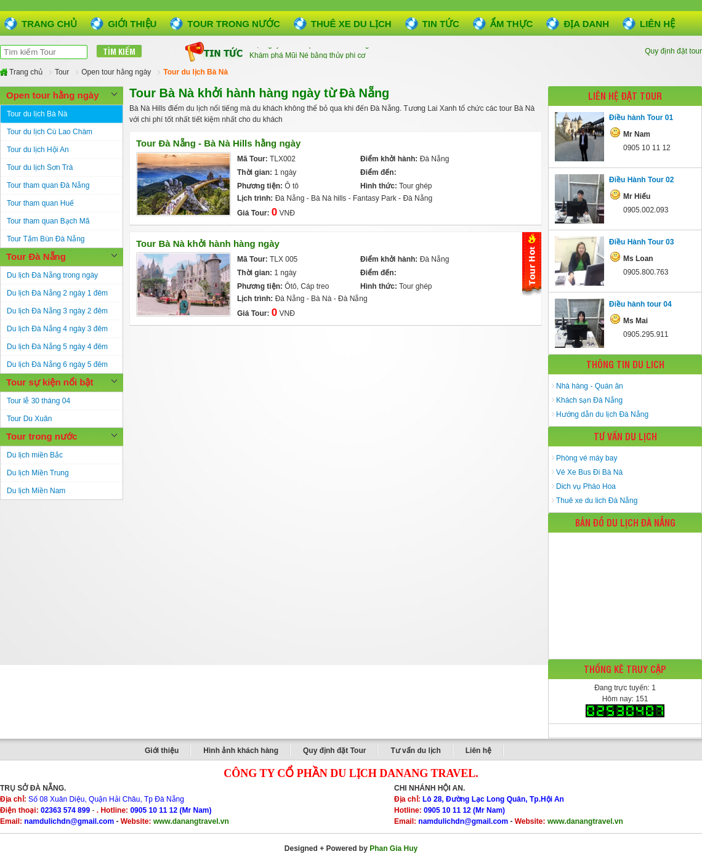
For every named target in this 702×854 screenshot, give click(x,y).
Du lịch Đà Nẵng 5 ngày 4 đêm (57, 346)
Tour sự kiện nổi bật (49, 382)
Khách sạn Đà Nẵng (589, 400)
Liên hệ (657, 23)
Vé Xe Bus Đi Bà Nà (589, 472)
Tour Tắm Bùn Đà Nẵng (46, 239)
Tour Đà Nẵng (36, 256)
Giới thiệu (132, 23)
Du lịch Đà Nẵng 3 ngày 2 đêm (57, 311)
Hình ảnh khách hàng (240, 750)
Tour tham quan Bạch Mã (48, 221)
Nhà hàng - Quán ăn (589, 386)
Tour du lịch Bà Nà (37, 114)
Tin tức (440, 23)
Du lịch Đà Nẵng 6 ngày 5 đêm (57, 364)
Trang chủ (49, 23)
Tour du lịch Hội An (38, 149)
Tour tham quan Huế (40, 203)
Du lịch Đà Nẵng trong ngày (52, 275)
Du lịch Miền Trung (38, 473)
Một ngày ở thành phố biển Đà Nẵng (309, 53)
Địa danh (586, 23)
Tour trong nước (233, 23)
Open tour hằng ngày (52, 95)
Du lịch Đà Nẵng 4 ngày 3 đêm (57, 328)
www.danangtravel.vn (191, 821)
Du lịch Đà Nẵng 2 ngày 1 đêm (57, 293)
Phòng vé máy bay (586, 458)
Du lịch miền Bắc (35, 455)
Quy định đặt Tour (334, 750)
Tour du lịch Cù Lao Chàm (49, 131)
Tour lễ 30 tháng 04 (38, 401)
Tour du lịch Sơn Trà (40, 167)
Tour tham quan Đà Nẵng (48, 185)
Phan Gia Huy (393, 848)
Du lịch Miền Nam (36, 490)
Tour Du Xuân (29, 418)
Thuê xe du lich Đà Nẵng (596, 500)
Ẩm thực (511, 23)
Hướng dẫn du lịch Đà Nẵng (602, 414)
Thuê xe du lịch (351, 23)
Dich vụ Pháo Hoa (586, 486)
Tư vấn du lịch (415, 750)
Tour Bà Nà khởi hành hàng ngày (208, 243)
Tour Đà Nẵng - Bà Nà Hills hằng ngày (218, 143)
